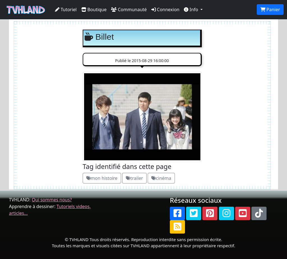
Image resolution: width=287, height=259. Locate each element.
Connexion (165, 9)
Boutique (94, 9)
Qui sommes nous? (52, 200)
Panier (270, 9)
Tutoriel (66, 9)
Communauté (129, 9)
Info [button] (191, 9)
